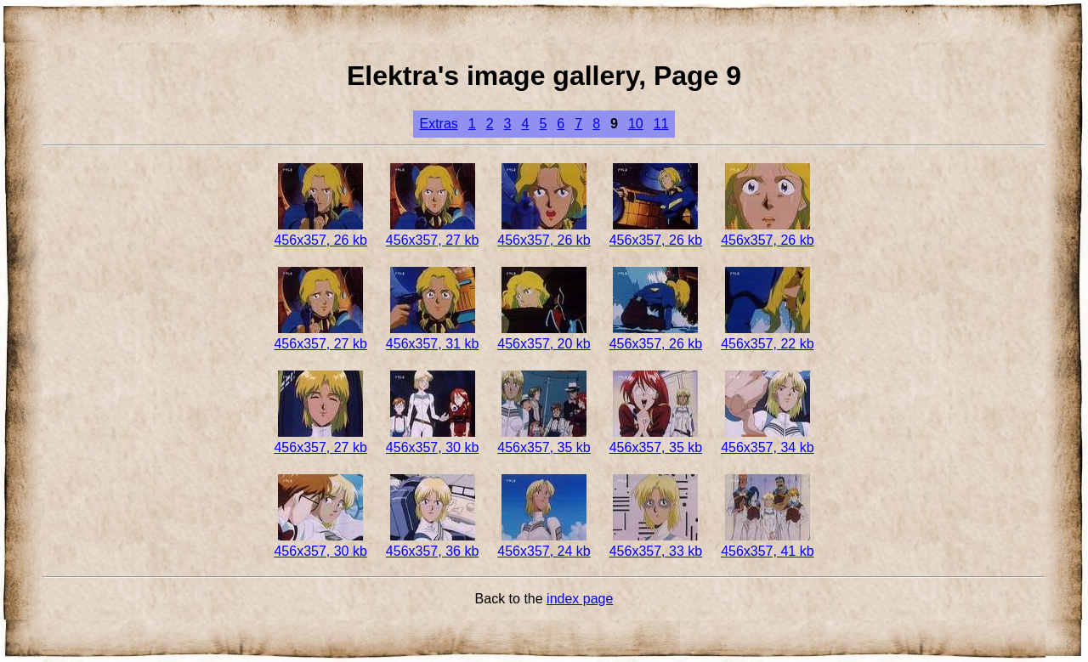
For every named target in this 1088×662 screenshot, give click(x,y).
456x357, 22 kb (767, 336)
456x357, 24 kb (543, 543)
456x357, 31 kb (432, 336)
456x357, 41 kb (767, 543)
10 (635, 123)
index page (580, 598)
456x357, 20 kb (543, 336)
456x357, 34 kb (767, 440)
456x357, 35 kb (543, 440)
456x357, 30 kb (432, 440)
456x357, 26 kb (320, 232)
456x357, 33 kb (655, 543)
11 (661, 123)
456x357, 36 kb (432, 543)
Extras (438, 123)
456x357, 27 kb (432, 232)
